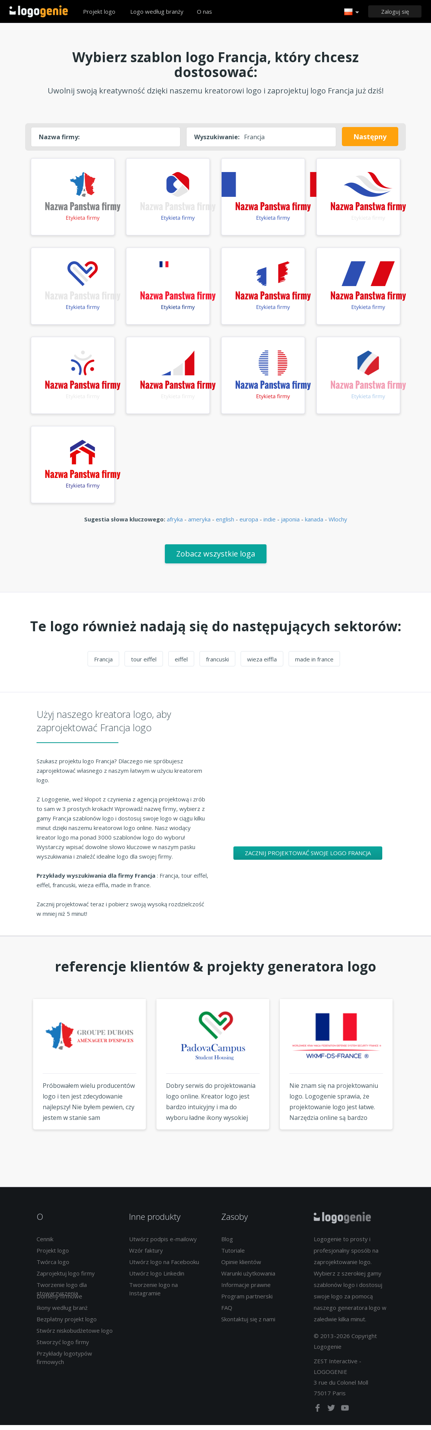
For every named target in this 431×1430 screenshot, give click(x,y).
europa (248, 524)
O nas (204, 11)
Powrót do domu (39, 11)
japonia (290, 524)
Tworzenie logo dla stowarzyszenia (62, 1293)
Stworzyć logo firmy (63, 1346)
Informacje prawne (246, 1289)
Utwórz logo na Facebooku (164, 1266)
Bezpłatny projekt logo (67, 1323)
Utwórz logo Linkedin (156, 1278)
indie (269, 524)
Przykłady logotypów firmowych (64, 1362)
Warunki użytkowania (248, 1278)
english (225, 524)
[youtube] (345, 1414)
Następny (369, 136)
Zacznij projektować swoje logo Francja (308, 857)
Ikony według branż (62, 1312)
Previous (19, 1083)
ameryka (199, 524)
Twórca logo (53, 1266)
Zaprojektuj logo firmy (66, 1278)
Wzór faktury (146, 1255)
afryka (175, 524)
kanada (314, 524)
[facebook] (318, 1414)
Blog (227, 1243)
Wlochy (338, 524)
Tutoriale (233, 1255)
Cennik (45, 1243)
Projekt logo (99, 11)
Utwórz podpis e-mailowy (163, 1243)
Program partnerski (247, 1301)
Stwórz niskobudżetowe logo (75, 1335)
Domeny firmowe (59, 1301)
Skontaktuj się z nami (248, 1323)
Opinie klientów (241, 1266)
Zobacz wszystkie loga (215, 558)
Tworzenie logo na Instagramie (153, 1293)
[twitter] (332, 1414)
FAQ (226, 1312)
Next (412, 1083)
